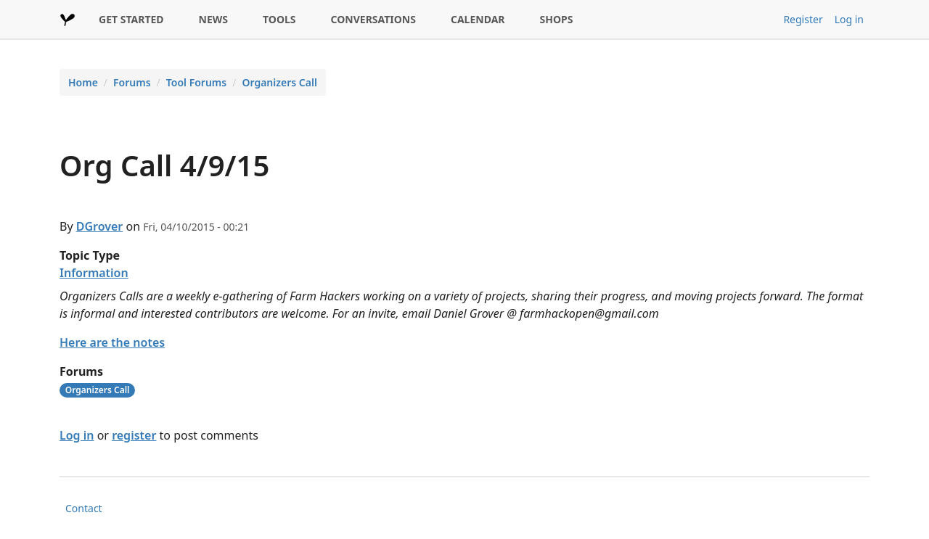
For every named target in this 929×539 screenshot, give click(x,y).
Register (802, 19)
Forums (132, 82)
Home (83, 82)
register (134, 435)
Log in (849, 19)
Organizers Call (279, 82)
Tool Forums (196, 82)
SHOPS (556, 19)
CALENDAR (478, 19)
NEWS (213, 19)
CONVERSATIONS (373, 19)
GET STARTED (131, 19)
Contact (83, 508)
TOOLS (279, 19)
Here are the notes (112, 342)
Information (94, 273)
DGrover (99, 226)
